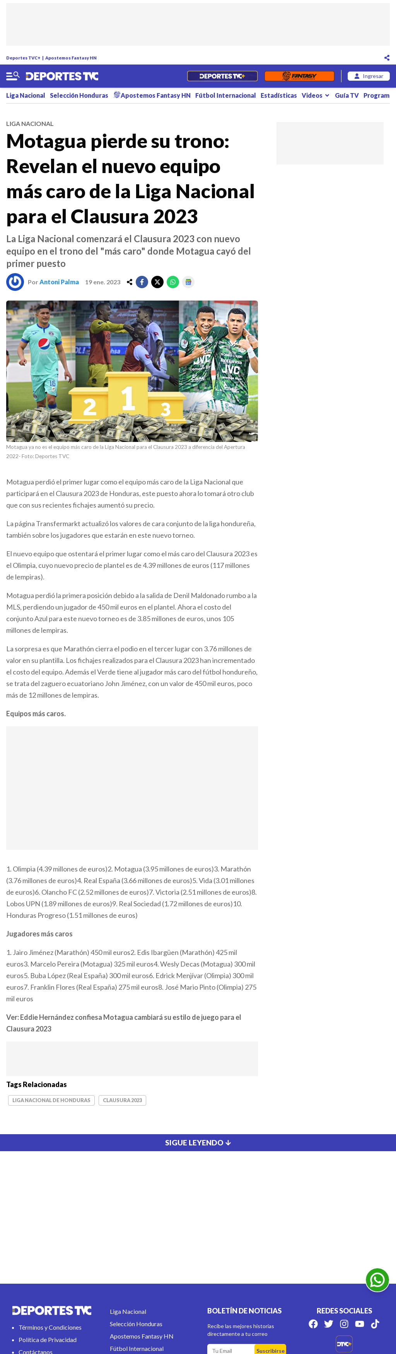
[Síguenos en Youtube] (359, 1324)
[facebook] (142, 282)
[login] (369, 76)
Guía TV (347, 95)
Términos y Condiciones (50, 1327)
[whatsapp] (173, 282)
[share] (129, 282)
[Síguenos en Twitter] (328, 1324)
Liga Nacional (25, 95)
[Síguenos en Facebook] (313, 1324)
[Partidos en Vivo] (222, 76)
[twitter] (157, 282)
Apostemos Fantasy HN (71, 57)
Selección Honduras (79, 95)
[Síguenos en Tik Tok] (375, 1324)
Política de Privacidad (48, 1339)
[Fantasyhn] (299, 76)
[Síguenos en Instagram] (344, 1324)
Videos (316, 95)
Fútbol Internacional (225, 95)
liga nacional (30, 123)
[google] (188, 282)
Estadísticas (279, 95)
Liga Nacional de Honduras (51, 1100)
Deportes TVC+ (23, 57)
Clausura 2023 (122, 1100)
